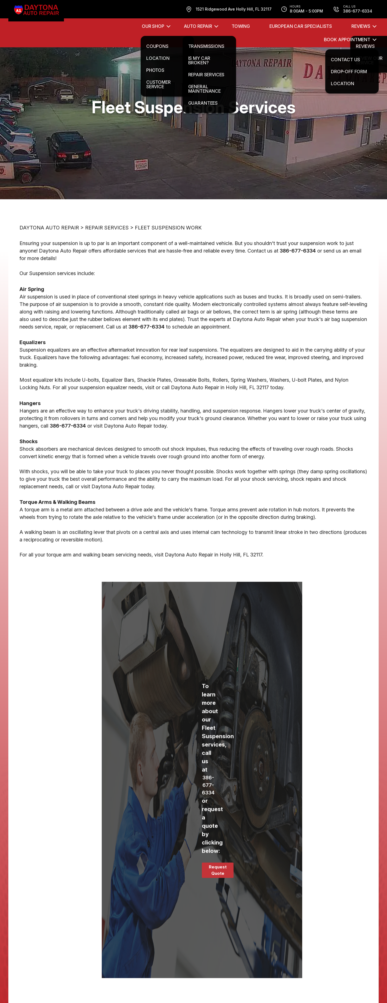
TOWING (241, 26)
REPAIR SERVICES (107, 252)
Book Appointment (347, 39)
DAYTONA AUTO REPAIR (49, 252)
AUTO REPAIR (198, 26)
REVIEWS (360, 26)
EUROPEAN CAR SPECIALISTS (300, 26)
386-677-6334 (298, 276)
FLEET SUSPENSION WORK (168, 252)
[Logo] (36, 10)
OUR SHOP (153, 26)
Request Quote (218, 895)
